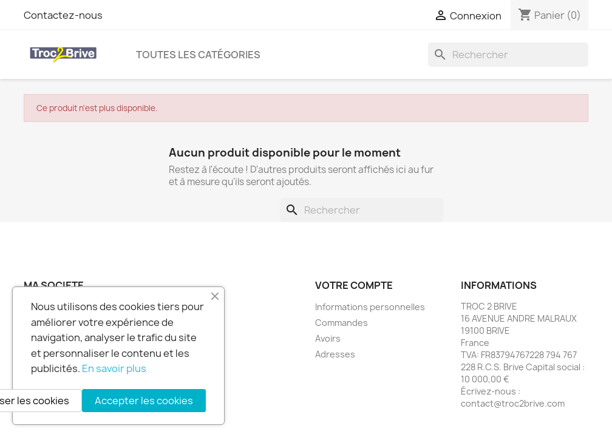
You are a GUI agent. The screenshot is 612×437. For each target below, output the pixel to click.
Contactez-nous (63, 15)
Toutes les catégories (198, 54)
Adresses (335, 354)
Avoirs (328, 338)
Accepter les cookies (144, 400)
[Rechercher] (508, 54)
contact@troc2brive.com (513, 403)
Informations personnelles (370, 307)
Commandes (341, 322)
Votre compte (354, 285)
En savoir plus (114, 368)
